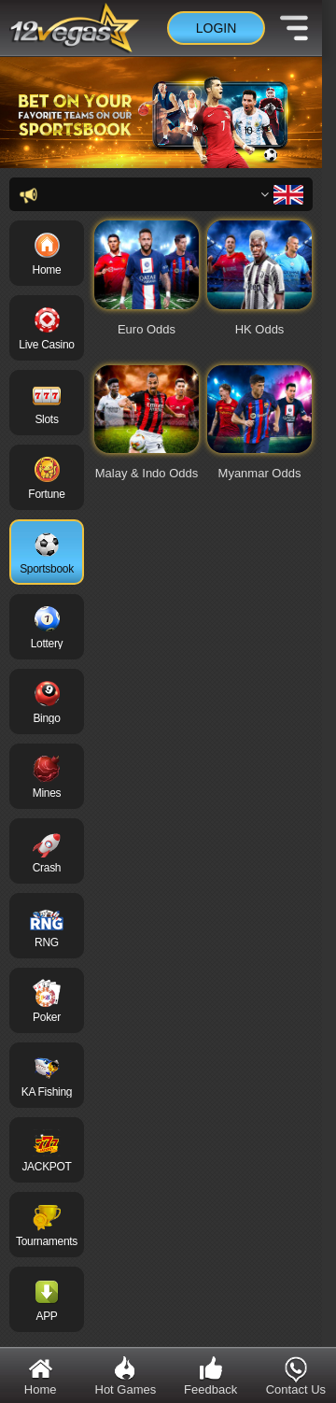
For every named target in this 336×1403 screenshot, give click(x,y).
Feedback (210, 1375)
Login (216, 28)
